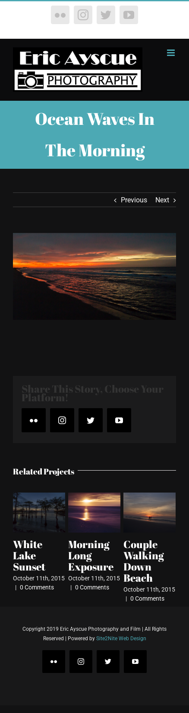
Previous (134, 200)
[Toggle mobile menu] (171, 52)
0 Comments (37, 587)
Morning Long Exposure (90, 555)
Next (162, 200)
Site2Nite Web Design (121, 639)
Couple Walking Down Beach (143, 561)
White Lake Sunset (29, 555)
